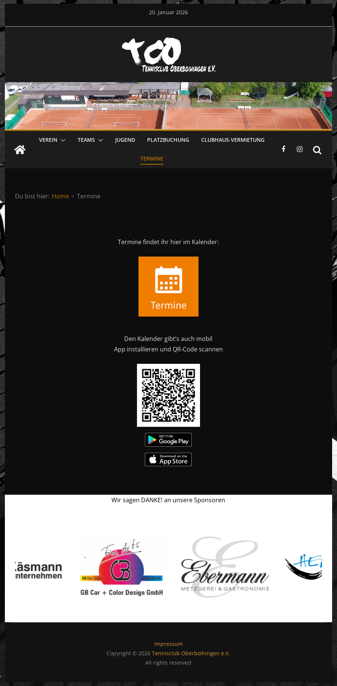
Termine (151, 158)
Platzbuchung (168, 139)
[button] (61, 140)
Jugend (125, 139)
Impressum (168, 643)
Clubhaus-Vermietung (233, 139)
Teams (86, 139)
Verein (48, 139)
